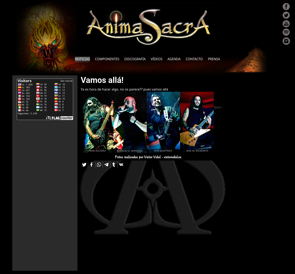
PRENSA (214, 59)
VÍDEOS (156, 59)
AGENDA (174, 59)
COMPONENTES (107, 59)
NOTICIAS (82, 59)
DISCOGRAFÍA (135, 59)
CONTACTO (194, 59)
